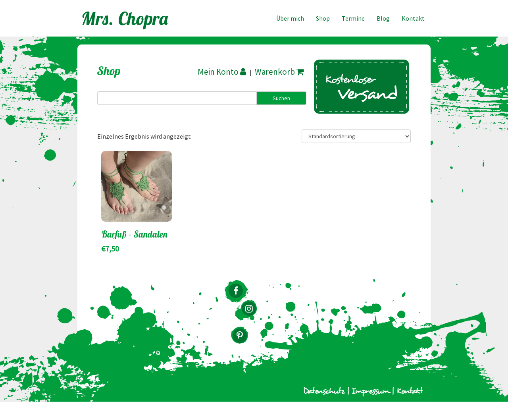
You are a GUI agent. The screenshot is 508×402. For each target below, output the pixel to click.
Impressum (370, 391)
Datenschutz (323, 391)
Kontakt (413, 18)
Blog (383, 18)
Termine (353, 18)
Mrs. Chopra (125, 18)
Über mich (290, 18)
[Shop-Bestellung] (356, 136)
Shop (323, 18)
